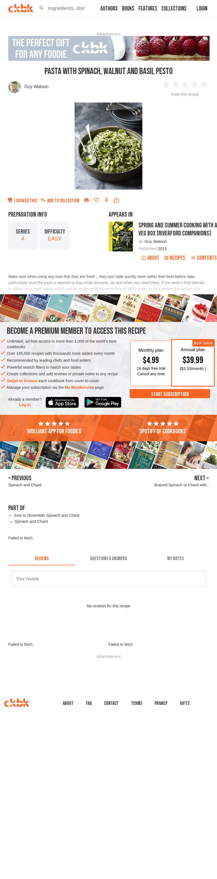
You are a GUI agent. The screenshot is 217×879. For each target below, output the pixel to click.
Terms (136, 703)
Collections (174, 8)
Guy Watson (36, 86)
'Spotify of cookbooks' (162, 427)
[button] (41, 8)
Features (147, 8)
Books (128, 8)
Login (202, 8)
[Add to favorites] (96, 200)
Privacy (161, 703)
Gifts (184, 703)
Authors (109, 8)
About (150, 257)
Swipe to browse (22, 381)
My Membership (79, 387)
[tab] (41, 558)
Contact (111, 703)
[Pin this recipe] (106, 200)
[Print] (86, 200)
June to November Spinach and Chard (46, 515)
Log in (25, 405)
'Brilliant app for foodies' (54, 427)
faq (89, 703)
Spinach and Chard (31, 521)
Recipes (174, 257)
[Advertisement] (110, 670)
